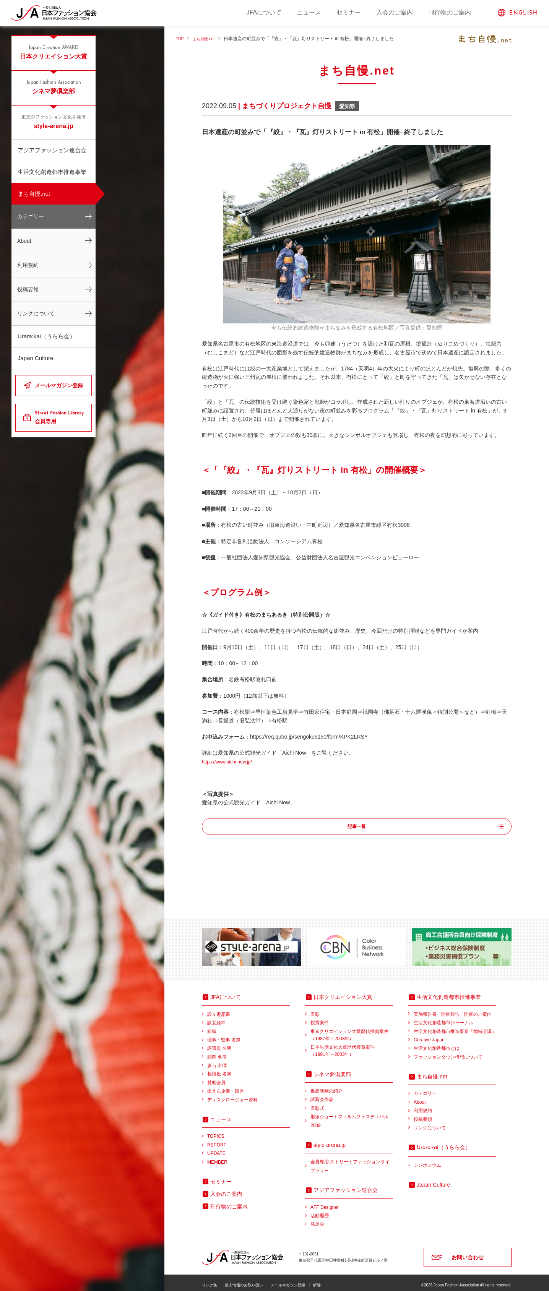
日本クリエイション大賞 (53, 52)
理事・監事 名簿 (223, 1035)
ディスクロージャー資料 (232, 1095)
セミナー (348, 12)
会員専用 (60, 417)
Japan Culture (35, 358)
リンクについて (36, 313)
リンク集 (209, 1280)
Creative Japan (429, 1035)
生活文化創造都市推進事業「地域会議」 (455, 1026)
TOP (180, 38)
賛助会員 (216, 1077)
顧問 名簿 (217, 1052)
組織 (211, 1026)
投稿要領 (28, 289)
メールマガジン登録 (59, 385)
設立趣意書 (218, 1009)
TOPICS (215, 1131)
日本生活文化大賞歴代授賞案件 (351, 1046)
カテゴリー (30, 216)
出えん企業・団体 (225, 1086)
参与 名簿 (217, 1060)
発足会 (317, 1219)
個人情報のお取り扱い (244, 1280)
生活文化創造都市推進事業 (52, 172)
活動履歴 (319, 1210)
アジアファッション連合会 (52, 150)
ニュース (309, 12)
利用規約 (28, 265)
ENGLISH (523, 13)
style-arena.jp (53, 121)
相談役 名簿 (219, 1069)
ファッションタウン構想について (448, 1052)
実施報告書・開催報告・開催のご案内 (453, 1009)
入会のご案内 (394, 12)
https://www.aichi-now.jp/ (231, 761)
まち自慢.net (34, 193)
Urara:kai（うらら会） (46, 336)
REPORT (216, 1140)
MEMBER (217, 1157)
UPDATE (216, 1148)
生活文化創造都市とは (437, 1043)
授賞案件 (319, 1017)
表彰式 (317, 1103)
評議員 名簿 (219, 1043)
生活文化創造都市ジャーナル (443, 1017)
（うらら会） (444, 1142)
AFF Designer (324, 1202)
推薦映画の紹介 (326, 1086)
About (24, 241)
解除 (317, 1280)
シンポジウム (427, 1160)
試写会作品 (321, 1094)
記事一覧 (356, 827)
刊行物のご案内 (449, 12)
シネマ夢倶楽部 (53, 86)
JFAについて (264, 12)
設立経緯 (216, 1017)
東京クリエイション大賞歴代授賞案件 (351, 1031)
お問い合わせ (468, 1252)
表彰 (315, 1009)
